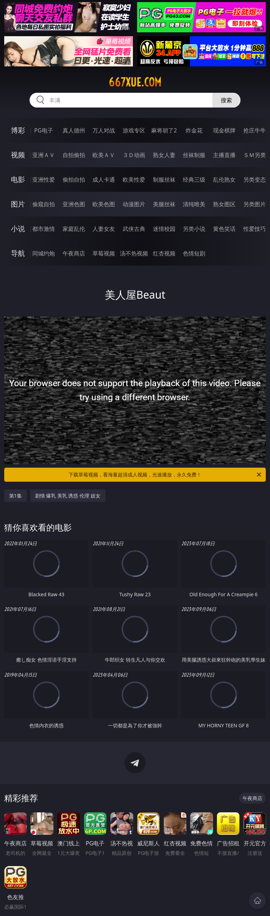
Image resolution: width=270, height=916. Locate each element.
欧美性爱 (134, 179)
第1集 (15, 495)
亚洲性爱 (43, 179)
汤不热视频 (134, 253)
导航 (18, 253)
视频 (18, 155)
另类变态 (254, 179)
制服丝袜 (164, 179)
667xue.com (135, 82)
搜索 (226, 100)
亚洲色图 (74, 204)
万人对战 (103, 130)
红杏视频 (164, 253)
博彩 (18, 130)
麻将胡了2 (164, 130)
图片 (18, 204)
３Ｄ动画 (134, 155)
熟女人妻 (164, 155)
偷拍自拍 (74, 179)
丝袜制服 (194, 155)
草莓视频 (103, 253)
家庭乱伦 (74, 229)
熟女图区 (224, 204)
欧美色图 (103, 204)
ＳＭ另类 (254, 155)
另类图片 (254, 204)
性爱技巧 (254, 229)
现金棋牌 (224, 130)
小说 (18, 228)
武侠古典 (134, 229)
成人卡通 (103, 179)
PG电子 (43, 130)
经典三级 (194, 179)
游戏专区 (134, 130)
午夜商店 (74, 253)
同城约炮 (43, 253)
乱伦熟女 (224, 179)
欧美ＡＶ (103, 155)
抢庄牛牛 (254, 130)
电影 (18, 179)
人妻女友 (103, 229)
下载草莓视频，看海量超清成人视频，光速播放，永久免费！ (165, 474)
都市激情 (43, 229)
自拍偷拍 (74, 155)
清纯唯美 (194, 204)
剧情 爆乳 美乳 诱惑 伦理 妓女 (68, 495)
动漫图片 (134, 204)
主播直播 (224, 155)
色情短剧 (194, 253)
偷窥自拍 (43, 204)
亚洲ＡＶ (43, 155)
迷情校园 (164, 229)
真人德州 (74, 130)
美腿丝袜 (164, 204)
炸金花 (194, 130)
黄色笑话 (224, 229)
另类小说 (194, 229)
